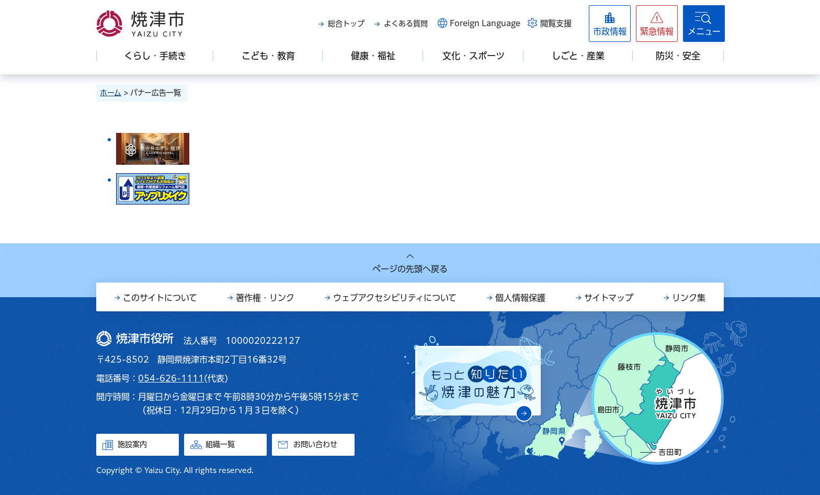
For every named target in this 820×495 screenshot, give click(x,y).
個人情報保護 (520, 298)
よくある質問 (406, 23)
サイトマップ (608, 298)
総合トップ (346, 23)
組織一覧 (220, 444)
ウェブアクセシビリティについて (395, 298)
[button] (657, 23)
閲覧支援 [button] (556, 23)
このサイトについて (160, 298)
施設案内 (132, 444)
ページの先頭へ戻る (410, 269)
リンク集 (688, 298)
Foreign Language (485, 23)
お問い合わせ (315, 444)
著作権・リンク (265, 298)
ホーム (110, 92)
